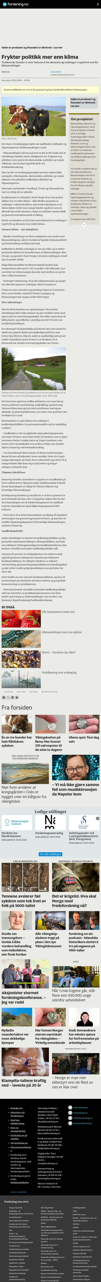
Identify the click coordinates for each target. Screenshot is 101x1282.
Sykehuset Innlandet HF (82, 1257)
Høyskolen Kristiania (17, 1273)
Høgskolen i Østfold (17, 1263)
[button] (97, 818)
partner (33, 692)
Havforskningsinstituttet (19, 1256)
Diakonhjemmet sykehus (19, 1221)
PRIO (75, 1211)
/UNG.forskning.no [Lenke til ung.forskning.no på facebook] (83, 1118)
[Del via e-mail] (17, 698)
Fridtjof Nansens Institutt (19, 1249)
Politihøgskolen (79, 1208)
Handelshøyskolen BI (17, 1253)
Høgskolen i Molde (16, 1259)
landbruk (8, 692)
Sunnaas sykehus (79, 1253)
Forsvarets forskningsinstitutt (21, 1242)
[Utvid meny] (98, 4)
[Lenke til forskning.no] (47, 3)
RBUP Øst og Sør (79, 1214)
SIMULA (76, 1224)
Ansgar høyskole (15, 1208)
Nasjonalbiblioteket (48, 1227)
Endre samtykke (18, 1192)
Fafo (10, 1230)
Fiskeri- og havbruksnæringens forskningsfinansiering (18, 1236)
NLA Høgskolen (47, 1208)
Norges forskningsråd (50, 1281)
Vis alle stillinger (50, 854)
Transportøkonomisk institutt (85, 1266)
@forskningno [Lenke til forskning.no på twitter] (81, 1107)
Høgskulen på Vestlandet (19, 1270)
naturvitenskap (49, 692)
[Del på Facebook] (4, 698)
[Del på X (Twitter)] (8, 698)
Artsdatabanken (15, 1217)
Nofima (44, 1263)
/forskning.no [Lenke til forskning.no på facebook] (80, 1113)
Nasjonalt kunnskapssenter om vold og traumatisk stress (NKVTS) (52, 1233)
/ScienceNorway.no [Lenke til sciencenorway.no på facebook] (83, 1123)
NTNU (43, 1223)
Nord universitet (47, 1267)
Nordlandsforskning (49, 1270)
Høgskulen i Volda (16, 1266)
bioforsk (21, 692)
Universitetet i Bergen (81, 1279)
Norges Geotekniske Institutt (52, 1274)
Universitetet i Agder (81, 1276)
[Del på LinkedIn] (12, 698)
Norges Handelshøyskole (51, 1277)
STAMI (75, 1243)
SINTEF (76, 1227)
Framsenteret (14, 1246)
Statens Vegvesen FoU (81, 1247)
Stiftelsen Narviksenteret (83, 1250)
